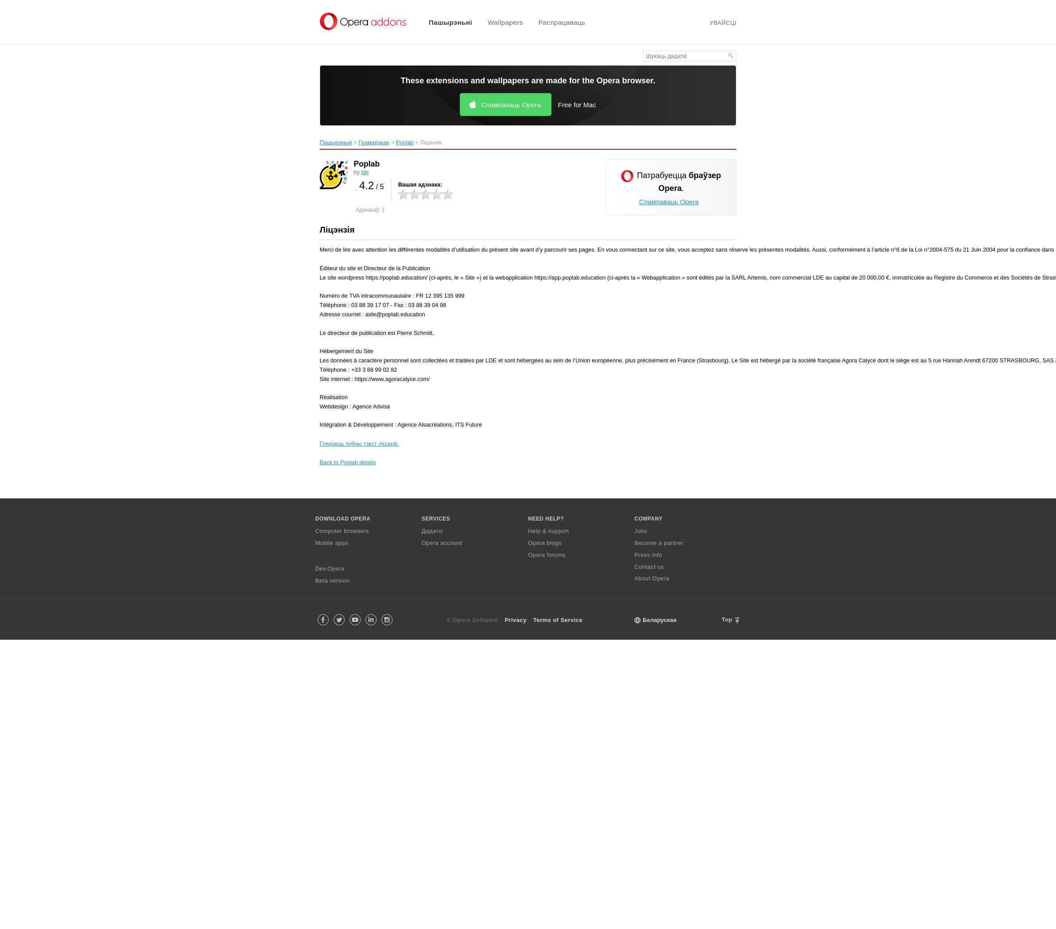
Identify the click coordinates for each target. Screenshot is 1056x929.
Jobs (640, 531)
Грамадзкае (374, 142)
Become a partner (659, 543)
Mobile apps (331, 543)
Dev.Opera (329, 568)
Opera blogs (545, 543)
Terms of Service (558, 620)
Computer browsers (342, 531)
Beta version (332, 580)
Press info (648, 555)
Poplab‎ (405, 142)
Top (727, 619)
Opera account (442, 543)
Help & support (548, 531)
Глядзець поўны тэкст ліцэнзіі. (359, 443)
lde (365, 172)
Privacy (515, 620)
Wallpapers (505, 22)
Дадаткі (432, 531)
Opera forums (547, 555)
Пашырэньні (450, 22)
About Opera (651, 578)
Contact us (649, 567)
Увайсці (723, 22)
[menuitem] (444, 22)
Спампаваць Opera (511, 105)
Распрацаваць (562, 22)
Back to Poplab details (348, 462)
